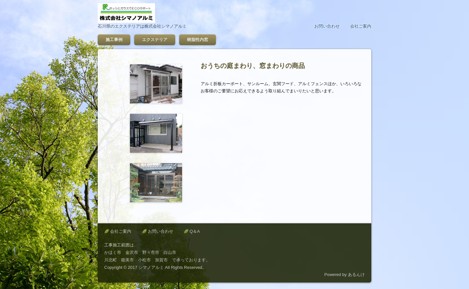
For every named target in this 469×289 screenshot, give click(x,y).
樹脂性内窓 (197, 39)
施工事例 (114, 39)
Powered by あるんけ (344, 274)
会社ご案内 (360, 26)
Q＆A (195, 231)
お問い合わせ (327, 26)
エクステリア (154, 39)
